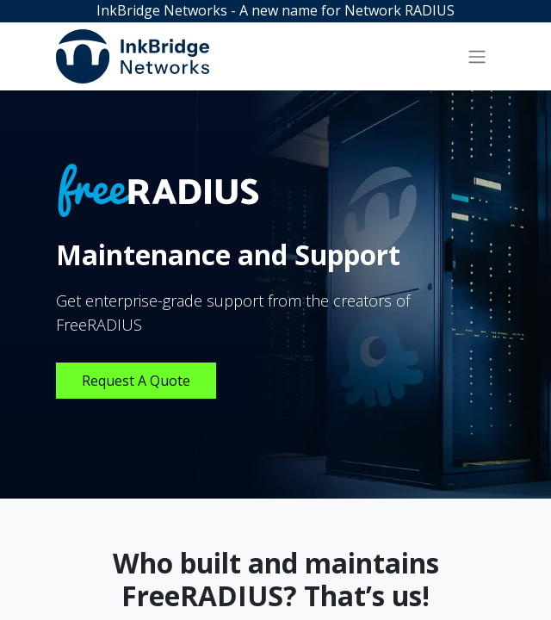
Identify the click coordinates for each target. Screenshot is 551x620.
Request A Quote (136, 380)
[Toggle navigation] (477, 56)
